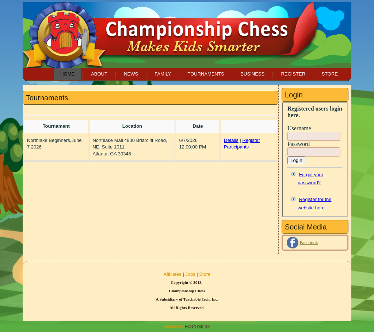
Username (299, 128)
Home (67, 74)
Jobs (190, 274)
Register (293, 74)
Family (162, 74)
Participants (236, 147)
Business (252, 74)
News (131, 74)
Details (231, 140)
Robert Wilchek (197, 326)
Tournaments (205, 74)
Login (296, 160)
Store (329, 74)
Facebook (308, 242)
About (99, 74)
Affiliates (173, 274)
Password (298, 144)
